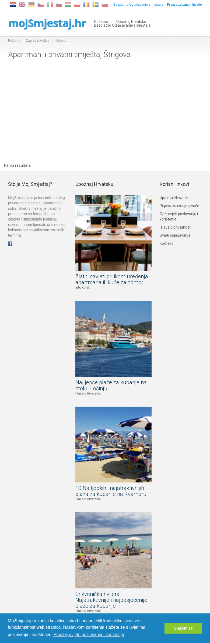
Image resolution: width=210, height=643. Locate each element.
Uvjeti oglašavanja (175, 235)
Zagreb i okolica (38, 40)
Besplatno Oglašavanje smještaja (138, 4)
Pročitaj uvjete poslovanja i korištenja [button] (88, 634)
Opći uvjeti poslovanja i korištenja (179, 216)
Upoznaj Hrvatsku (131, 21)
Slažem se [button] (183, 628)
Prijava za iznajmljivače (179, 206)
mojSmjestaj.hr (47, 22)
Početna (101, 21)
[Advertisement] (105, 114)
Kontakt (166, 243)
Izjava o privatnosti (175, 227)
